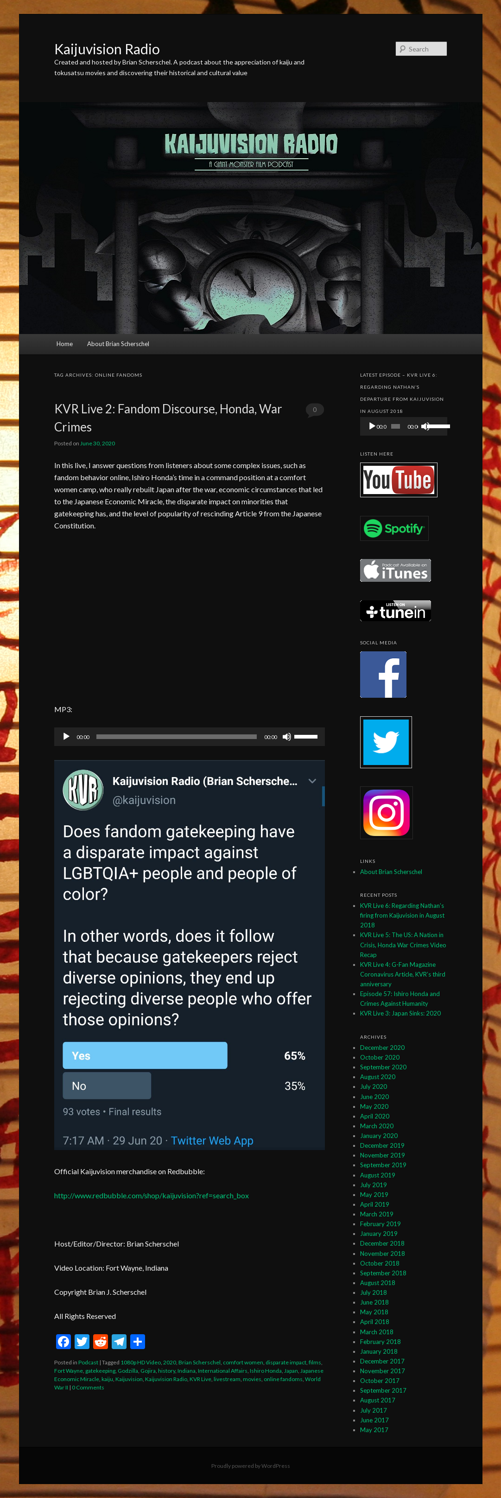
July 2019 (373, 1185)
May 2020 (374, 1106)
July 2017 (373, 1410)
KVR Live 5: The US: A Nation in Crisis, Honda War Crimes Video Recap (403, 944)
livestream (227, 1379)
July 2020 (373, 1086)
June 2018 (374, 1302)
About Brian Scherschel (118, 343)
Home (65, 343)
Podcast (88, 1362)
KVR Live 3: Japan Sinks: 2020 (400, 1013)
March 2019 (376, 1214)
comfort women (243, 1362)
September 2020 (383, 1067)
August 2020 (377, 1076)
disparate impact (286, 1362)
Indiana (187, 1370)
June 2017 (374, 1420)
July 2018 (373, 1292)
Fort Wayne (68, 1370)
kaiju (107, 1379)
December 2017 (382, 1361)
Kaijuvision (129, 1379)
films (315, 1362)
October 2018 (380, 1263)
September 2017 (383, 1390)
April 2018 (374, 1321)
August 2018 (377, 1282)
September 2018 (383, 1273)
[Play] (66, 736)
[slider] (176, 736)
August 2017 (377, 1400)
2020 (169, 1362)
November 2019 (382, 1155)
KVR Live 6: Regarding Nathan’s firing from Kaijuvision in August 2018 (402, 915)
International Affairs (222, 1370)
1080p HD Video (140, 1362)
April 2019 (374, 1204)
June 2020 (374, 1096)
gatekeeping (100, 1370)
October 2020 (380, 1057)
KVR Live (200, 1379)
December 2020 (382, 1047)
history (166, 1370)
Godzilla (128, 1370)
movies (252, 1379)
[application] (189, 736)
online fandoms (283, 1379)
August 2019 (377, 1175)
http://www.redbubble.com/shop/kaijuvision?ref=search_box (151, 1195)
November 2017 (382, 1371)
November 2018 (382, 1253)
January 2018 (379, 1351)
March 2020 (376, 1126)
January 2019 (379, 1233)
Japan (291, 1370)
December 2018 (382, 1243)
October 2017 (380, 1380)
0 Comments (315, 412)
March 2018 (376, 1332)
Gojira (148, 1370)
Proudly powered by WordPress (250, 1465)
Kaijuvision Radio (107, 48)
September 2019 (383, 1165)
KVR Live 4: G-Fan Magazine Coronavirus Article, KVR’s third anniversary (402, 974)
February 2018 (380, 1341)
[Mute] (287, 736)
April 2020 (374, 1116)
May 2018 (374, 1312)
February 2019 (380, 1224)
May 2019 (374, 1194)
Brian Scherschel (199, 1362)
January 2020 (379, 1135)
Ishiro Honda (266, 1370)
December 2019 (382, 1145)
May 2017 (374, 1430)
